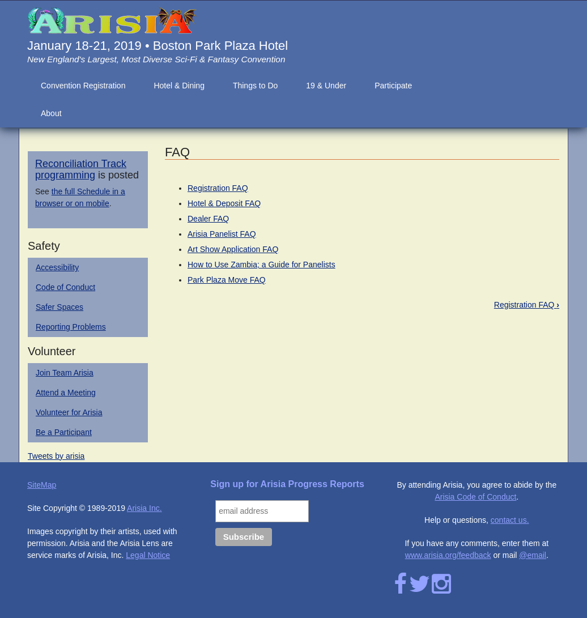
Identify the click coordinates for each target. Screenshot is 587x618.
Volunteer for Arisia (69, 412)
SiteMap (41, 484)
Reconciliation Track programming (80, 169)
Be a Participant (64, 432)
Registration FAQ (218, 188)
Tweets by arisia (56, 456)
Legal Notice (148, 555)
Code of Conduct (65, 287)
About (51, 113)
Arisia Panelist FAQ (222, 233)
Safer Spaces (59, 307)
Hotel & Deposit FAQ (224, 203)
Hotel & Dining (179, 85)
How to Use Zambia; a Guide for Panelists (261, 264)
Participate (393, 85)
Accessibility (57, 267)
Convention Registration (83, 85)
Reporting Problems (71, 326)
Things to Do (255, 85)
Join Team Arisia (64, 372)
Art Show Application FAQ (233, 249)
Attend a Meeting (66, 392)
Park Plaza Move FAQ (227, 279)
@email (532, 555)
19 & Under (326, 85)
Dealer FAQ (208, 218)
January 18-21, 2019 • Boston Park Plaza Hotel (157, 46)
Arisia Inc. (144, 508)
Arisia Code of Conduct (475, 496)
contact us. (510, 520)
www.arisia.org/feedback (448, 555)
